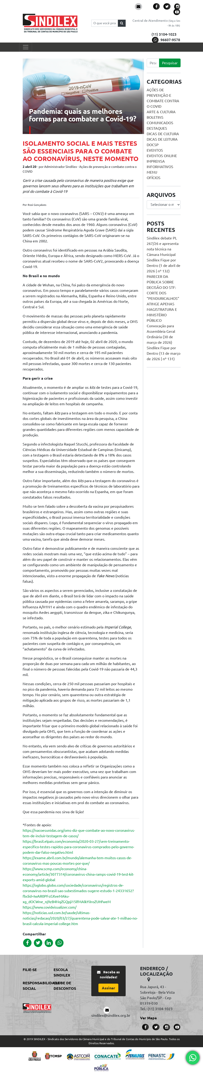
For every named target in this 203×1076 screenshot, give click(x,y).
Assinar (108, 988)
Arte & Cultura (161, 112)
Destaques (157, 128)
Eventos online (162, 156)
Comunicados (160, 123)
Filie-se (30, 970)
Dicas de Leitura (162, 139)
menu (152, 172)
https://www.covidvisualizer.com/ (49, 907)
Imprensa (156, 161)
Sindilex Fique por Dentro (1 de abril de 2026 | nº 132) (163, 265)
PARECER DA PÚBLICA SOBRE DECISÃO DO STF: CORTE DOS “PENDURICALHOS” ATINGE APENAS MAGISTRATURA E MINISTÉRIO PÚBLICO (163, 298)
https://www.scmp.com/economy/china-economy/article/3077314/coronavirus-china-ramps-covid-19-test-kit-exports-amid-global (78, 874)
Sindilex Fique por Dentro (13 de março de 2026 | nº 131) (163, 353)
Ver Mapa (148, 1018)
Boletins (155, 117)
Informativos (160, 167)
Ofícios (153, 178)
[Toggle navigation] (25, 47)
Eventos (155, 150)
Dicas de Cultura (163, 134)
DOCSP (153, 145)
